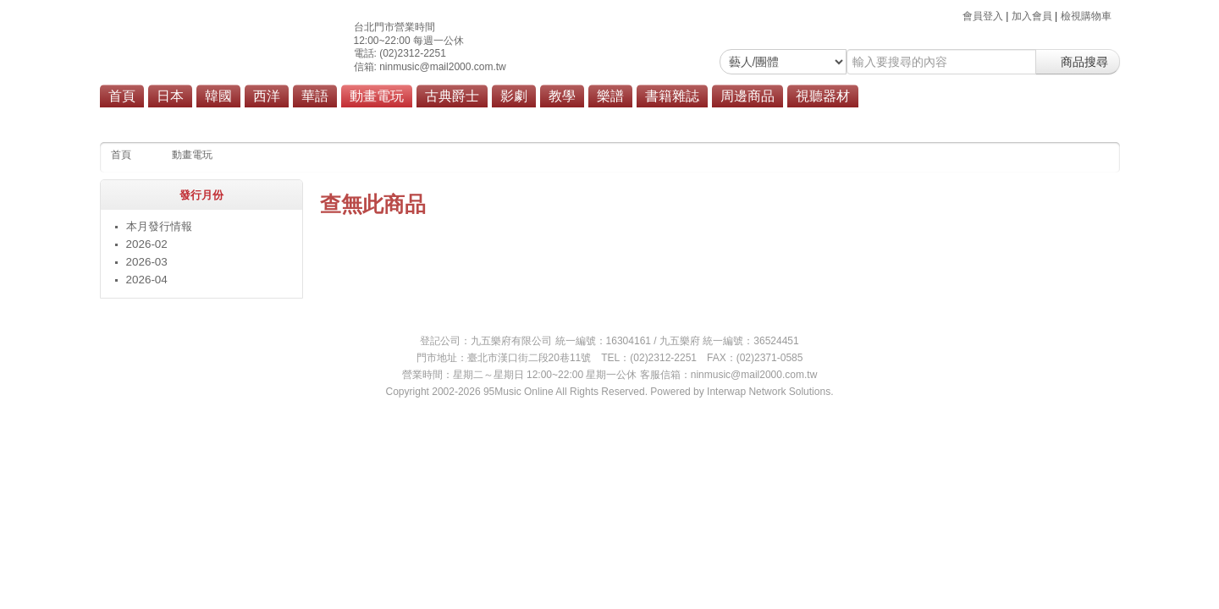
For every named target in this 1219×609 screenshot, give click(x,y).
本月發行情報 (159, 226)
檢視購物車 (1086, 16)
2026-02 (147, 244)
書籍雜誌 (672, 96)
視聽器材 (823, 96)
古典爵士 (452, 96)
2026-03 (147, 261)
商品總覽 (512, 120)
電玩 (462, 120)
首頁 (121, 96)
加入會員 (1032, 16)
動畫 (422, 120)
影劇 (513, 96)
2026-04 (147, 279)
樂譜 (610, 96)
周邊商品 (747, 96)
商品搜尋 (1077, 62)
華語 (314, 96)
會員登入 (983, 16)
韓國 (218, 96)
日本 (170, 96)
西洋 (266, 96)
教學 (562, 96)
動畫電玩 (377, 96)
